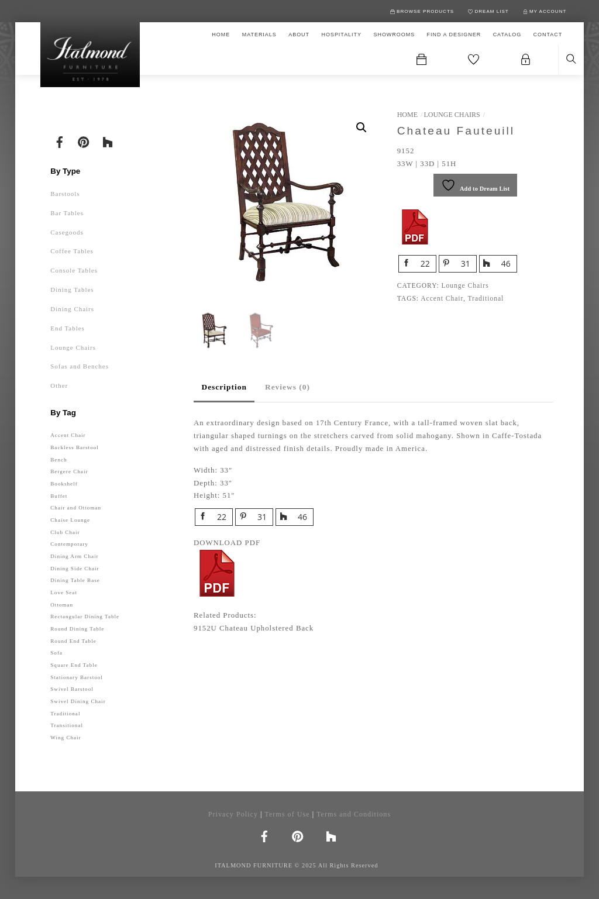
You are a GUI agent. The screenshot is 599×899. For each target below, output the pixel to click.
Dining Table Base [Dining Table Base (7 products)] (75, 580)
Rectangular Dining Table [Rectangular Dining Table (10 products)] (84, 616)
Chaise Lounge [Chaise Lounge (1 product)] (70, 520)
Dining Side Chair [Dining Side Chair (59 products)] (74, 568)
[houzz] (107, 141)
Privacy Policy (233, 814)
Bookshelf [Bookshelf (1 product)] (63, 484)
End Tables (67, 328)
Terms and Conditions (353, 814)
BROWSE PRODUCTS (422, 11)
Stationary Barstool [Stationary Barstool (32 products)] (76, 677)
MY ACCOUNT (545, 11)
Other (59, 385)
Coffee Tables (72, 250)
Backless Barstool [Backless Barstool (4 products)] (74, 447)
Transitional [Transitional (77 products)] (66, 725)
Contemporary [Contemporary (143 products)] (69, 544)
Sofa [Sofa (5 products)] (56, 653)
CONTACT (548, 34)
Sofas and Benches (79, 366)
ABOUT (298, 34)
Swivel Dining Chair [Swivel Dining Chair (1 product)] (77, 701)
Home (407, 115)
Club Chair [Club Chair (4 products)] (65, 532)
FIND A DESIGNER (454, 34)
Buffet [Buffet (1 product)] (58, 496)
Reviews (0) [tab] (287, 387)
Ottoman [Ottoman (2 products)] (61, 605)
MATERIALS (259, 34)
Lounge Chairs (452, 115)
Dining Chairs (72, 308)
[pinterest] (83, 141)
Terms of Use (286, 814)
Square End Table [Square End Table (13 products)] (73, 665)
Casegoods (66, 232)
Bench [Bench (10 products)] (58, 460)
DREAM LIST (488, 11)
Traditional (485, 298)
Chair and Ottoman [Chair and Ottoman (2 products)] (75, 508)
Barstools (65, 193)
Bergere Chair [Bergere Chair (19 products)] (69, 471)
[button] (361, 127)
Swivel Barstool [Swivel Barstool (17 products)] (71, 689)
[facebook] (59, 141)
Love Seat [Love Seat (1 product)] (63, 592)
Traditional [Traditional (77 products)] (65, 714)
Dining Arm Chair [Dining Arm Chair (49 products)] (74, 556)
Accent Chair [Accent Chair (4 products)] (67, 435)
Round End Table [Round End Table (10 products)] (73, 641)
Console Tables (74, 270)
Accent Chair (442, 298)
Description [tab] (223, 387)
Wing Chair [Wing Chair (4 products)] (65, 737)
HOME (221, 34)
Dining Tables (72, 289)
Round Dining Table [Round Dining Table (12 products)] (77, 629)
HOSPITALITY (341, 34)
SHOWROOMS (394, 34)
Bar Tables (67, 212)
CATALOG (507, 34)
